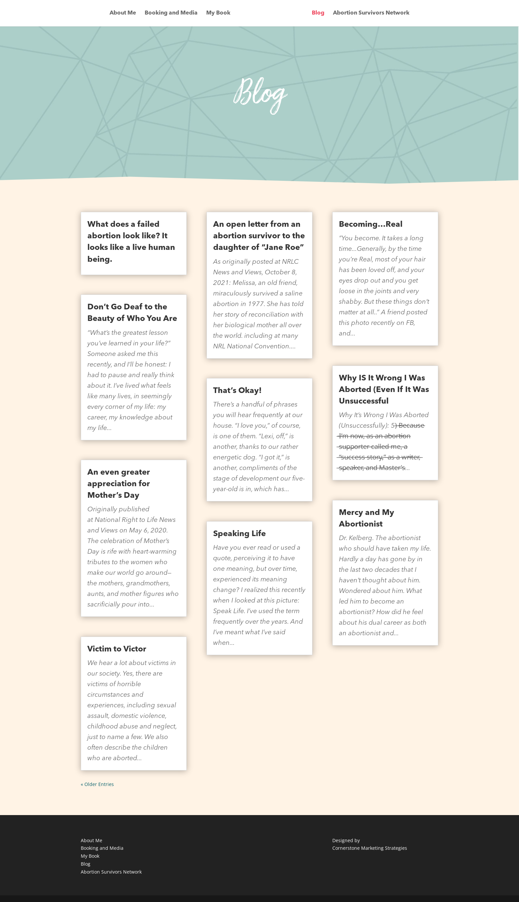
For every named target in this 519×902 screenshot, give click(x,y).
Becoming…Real (370, 225)
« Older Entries (97, 784)
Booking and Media (171, 13)
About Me (123, 13)
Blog (318, 13)
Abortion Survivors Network (371, 13)
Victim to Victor (116, 649)
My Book (218, 13)
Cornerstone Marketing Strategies (369, 848)
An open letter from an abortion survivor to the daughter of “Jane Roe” (259, 236)
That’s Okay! (237, 391)
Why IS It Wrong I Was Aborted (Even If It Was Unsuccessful (384, 390)
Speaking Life (239, 534)
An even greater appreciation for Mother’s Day (118, 484)
